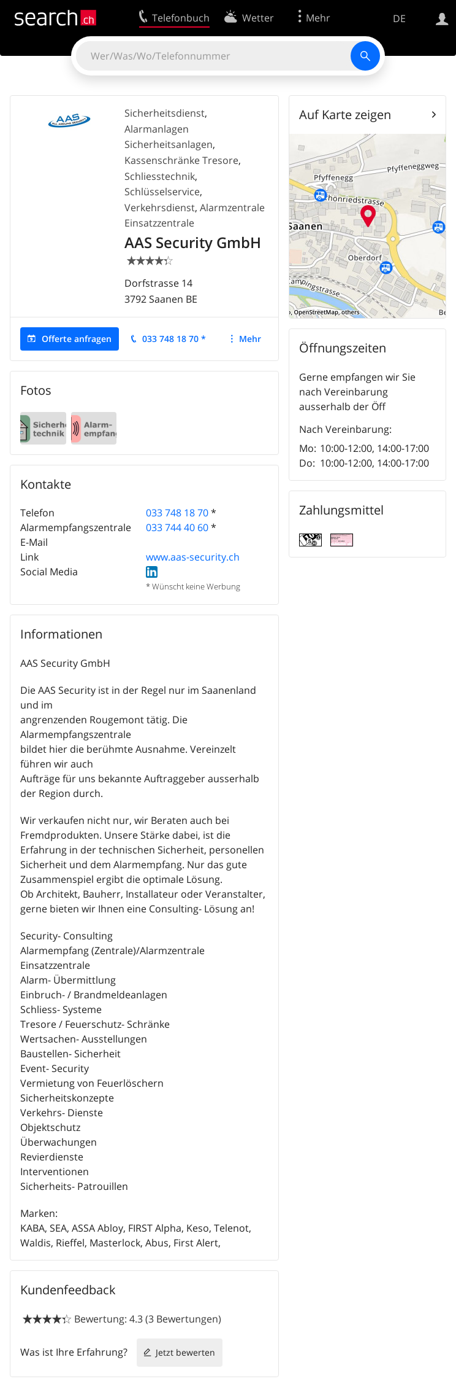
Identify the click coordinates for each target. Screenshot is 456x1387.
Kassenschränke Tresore (181, 160)
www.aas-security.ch (193, 557)
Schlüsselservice (162, 191)
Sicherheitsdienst (164, 113)
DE (399, 18)
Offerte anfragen (77, 338)
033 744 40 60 (177, 527)
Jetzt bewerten (185, 1352)
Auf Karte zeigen (345, 114)
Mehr (250, 338)
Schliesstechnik (159, 176)
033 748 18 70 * (174, 338)
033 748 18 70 (177, 512)
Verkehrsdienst (159, 207)
